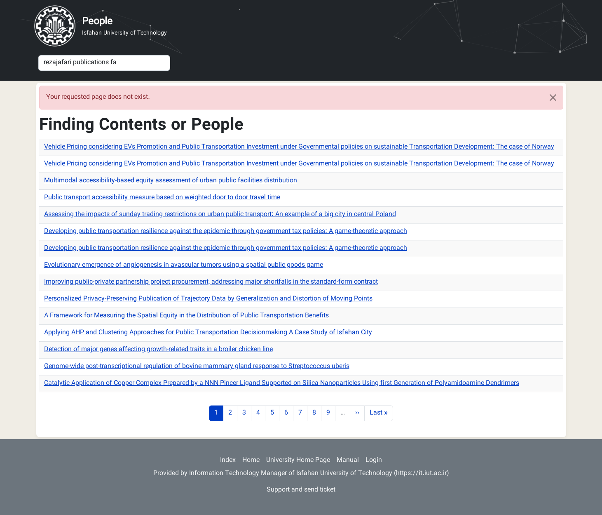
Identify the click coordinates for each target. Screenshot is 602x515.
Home (251, 460)
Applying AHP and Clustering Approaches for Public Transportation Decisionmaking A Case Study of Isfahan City (208, 333)
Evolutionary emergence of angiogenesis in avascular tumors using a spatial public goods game (183, 265)
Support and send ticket (301, 490)
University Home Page (298, 460)
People (97, 22)
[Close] (553, 97)
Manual (348, 460)
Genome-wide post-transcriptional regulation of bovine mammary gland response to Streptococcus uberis (196, 366)
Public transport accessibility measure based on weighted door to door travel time (162, 198)
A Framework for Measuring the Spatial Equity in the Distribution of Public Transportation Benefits (186, 316)
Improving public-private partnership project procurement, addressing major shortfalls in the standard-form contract (211, 282)
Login (373, 460)
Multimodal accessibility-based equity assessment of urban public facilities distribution (170, 181)
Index (228, 460)
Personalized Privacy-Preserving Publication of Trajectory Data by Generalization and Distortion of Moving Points (208, 299)
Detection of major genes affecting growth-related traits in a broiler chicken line (158, 350)
